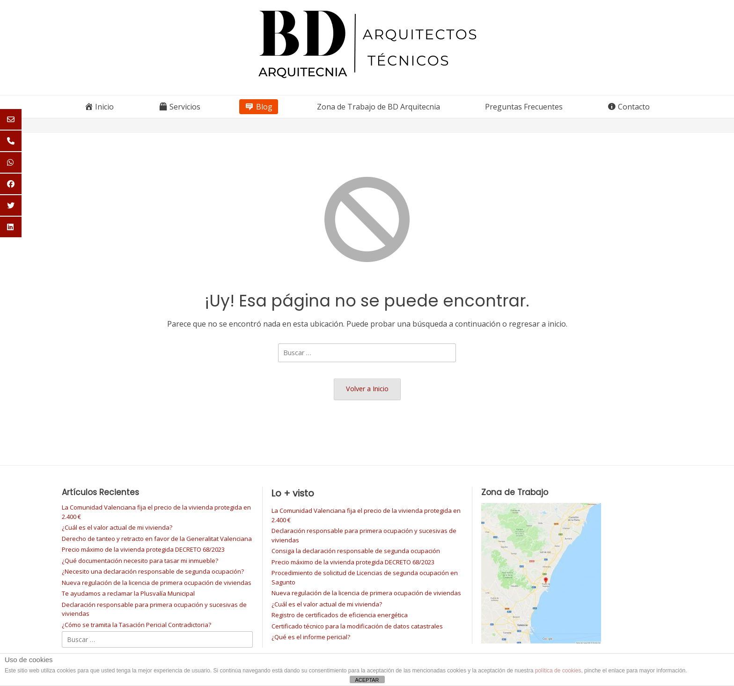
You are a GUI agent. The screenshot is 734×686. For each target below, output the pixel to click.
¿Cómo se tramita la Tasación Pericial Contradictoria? (136, 624)
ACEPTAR (367, 680)
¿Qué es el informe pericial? (311, 637)
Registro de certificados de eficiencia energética (340, 615)
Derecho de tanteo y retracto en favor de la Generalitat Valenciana (157, 538)
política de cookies (558, 670)
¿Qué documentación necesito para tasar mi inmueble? (140, 560)
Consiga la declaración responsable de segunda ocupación (356, 551)
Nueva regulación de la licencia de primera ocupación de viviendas (156, 582)
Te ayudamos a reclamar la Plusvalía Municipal (128, 593)
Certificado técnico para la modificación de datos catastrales (357, 626)
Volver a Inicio (367, 388)
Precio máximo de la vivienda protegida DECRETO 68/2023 (143, 549)
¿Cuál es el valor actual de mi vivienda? (117, 527)
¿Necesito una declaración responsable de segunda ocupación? (153, 571)
